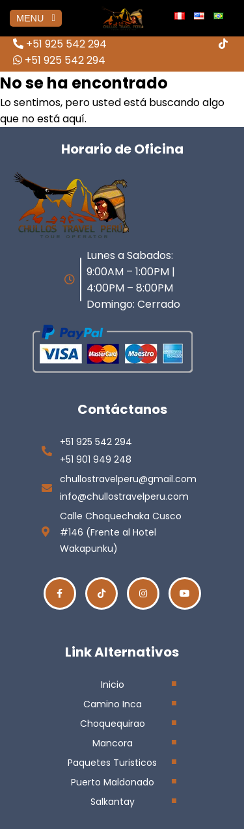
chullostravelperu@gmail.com (128, 478)
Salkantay (112, 801)
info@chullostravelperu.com (124, 496)
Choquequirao (112, 723)
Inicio (112, 684)
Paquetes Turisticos (112, 762)
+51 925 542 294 (60, 43)
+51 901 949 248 (95, 459)
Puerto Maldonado (112, 782)
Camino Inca (112, 704)
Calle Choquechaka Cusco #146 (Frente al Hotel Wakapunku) (121, 532)
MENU (35, 18)
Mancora (112, 743)
